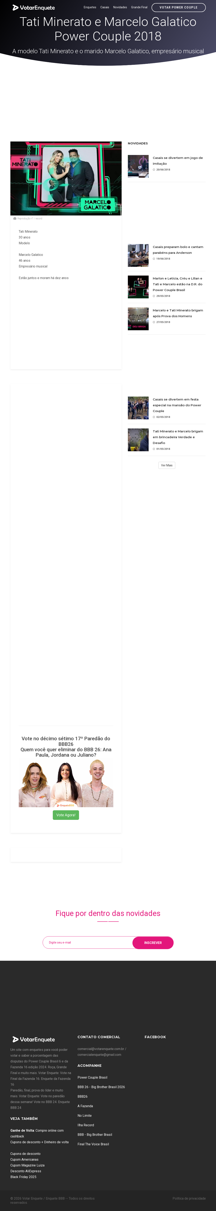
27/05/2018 (161, 322)
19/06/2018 (161, 258)
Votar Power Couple (178, 7)
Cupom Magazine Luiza (27, 1165)
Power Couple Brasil (92, 1077)
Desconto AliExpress (25, 1171)
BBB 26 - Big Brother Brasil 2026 (101, 1087)
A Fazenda (85, 1106)
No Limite (85, 1116)
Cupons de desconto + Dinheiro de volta (39, 1142)
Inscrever (153, 942)
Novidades (120, 7)
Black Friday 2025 (23, 1177)
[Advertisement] (108, 97)
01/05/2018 (161, 449)
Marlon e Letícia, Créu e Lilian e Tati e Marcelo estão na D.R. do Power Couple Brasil (177, 284)
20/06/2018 (161, 169)
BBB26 (83, 1096)
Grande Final (139, 7)
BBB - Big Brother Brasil (95, 1135)
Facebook (155, 1037)
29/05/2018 (161, 296)
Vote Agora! (65, 815)
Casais (104, 7)
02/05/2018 (161, 417)
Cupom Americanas (24, 1159)
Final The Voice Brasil (93, 1144)
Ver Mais (167, 465)
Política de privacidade (189, 1198)
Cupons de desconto (25, 1154)
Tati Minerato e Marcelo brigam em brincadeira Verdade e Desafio (178, 437)
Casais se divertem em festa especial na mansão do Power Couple (177, 405)
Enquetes (90, 7)
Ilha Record (86, 1125)
